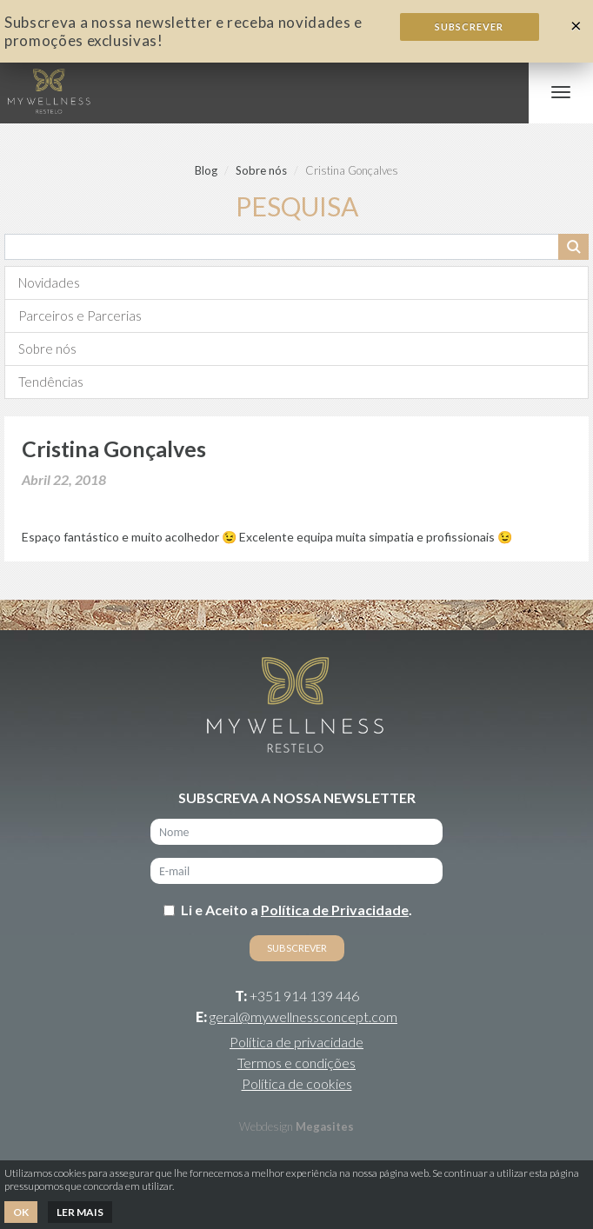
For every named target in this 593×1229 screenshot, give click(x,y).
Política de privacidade (296, 1041)
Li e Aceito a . (296, 909)
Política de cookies (297, 1083)
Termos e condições (296, 1062)
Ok (21, 1212)
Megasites (325, 1126)
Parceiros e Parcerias (80, 315)
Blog (206, 170)
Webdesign (266, 1126)
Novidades (49, 282)
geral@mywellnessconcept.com (303, 1016)
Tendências (50, 381)
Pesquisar (573, 247)
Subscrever (469, 26)
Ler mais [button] (80, 1212)
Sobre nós (261, 170)
